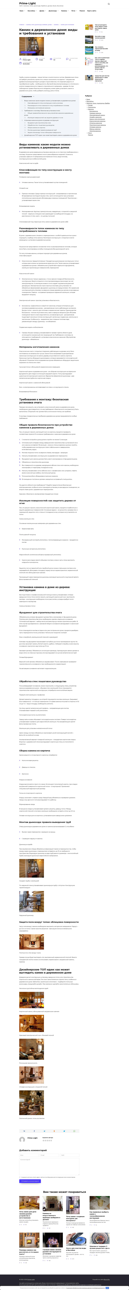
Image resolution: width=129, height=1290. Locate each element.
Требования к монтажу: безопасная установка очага (42, 110)
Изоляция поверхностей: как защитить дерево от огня (45, 117)
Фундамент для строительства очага (39, 123)
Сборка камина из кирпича (36, 127)
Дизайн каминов (95, 117)
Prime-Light (27, 3)
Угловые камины (95, 127)
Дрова (41, 11)
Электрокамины (95, 131)
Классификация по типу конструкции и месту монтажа (45, 103)
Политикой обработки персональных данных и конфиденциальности (79, 1285)
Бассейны (31, 11)
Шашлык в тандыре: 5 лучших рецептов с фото (100, 1247)
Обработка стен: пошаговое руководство (41, 125)
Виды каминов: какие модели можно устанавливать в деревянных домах (50, 100)
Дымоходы (53, 11)
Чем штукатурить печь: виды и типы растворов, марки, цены (101, 27)
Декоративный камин (97, 115)
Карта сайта (91, 11)
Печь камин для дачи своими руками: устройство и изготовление (27, 1215)
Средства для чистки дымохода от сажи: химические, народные (102, 78)
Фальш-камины (95, 129)
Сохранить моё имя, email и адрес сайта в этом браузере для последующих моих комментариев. (48, 1177)
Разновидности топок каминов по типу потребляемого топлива (48, 105)
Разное (82, 11)
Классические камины (97, 121)
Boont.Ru (107, 1279)
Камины (64, 11)
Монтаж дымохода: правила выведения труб (42, 130)
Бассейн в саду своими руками (100, 37)
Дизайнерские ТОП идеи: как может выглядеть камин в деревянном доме (50, 135)
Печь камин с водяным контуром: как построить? (75, 1218)
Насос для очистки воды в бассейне (76, 1249)
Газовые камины (95, 113)
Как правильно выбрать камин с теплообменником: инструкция (99, 1215)
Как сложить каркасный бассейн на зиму (101, 48)
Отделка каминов (96, 123)
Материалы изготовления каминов (39, 108)
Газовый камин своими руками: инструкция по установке (52, 1252)
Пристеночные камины (98, 125)
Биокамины (94, 111)
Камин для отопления (28, 52)
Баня (21, 11)
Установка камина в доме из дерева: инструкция (41, 120)
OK (107, 1288)
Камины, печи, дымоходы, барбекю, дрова (101, 103)
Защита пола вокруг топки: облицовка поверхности (44, 132)
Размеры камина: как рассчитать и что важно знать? (29, 1252)
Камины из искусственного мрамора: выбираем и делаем (51, 1216)
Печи (73, 11)
